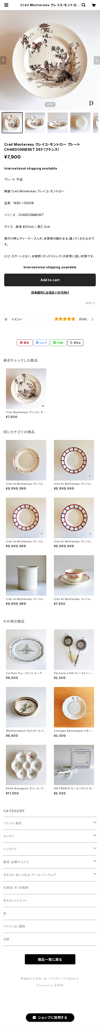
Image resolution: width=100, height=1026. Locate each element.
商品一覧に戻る (50, 959)
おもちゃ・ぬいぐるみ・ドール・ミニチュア (29, 875)
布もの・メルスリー (15, 900)
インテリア (10, 849)
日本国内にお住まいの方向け (50, 292)
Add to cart (50, 280)
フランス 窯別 (12, 823)
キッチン (8, 836)
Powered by (50, 985)
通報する (90, 303)
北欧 (6, 939)
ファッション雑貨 (14, 926)
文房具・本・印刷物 (15, 887)
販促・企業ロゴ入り (16, 862)
